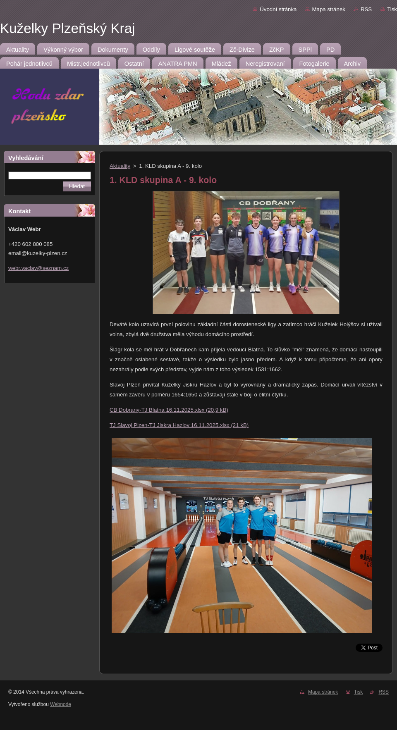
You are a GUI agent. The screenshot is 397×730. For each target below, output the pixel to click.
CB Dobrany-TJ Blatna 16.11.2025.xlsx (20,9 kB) (169, 410)
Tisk (392, 9)
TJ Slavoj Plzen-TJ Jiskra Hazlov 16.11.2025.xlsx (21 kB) (179, 425)
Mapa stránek (328, 9)
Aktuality (120, 166)
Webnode (60, 704)
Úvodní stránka (278, 9)
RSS (366, 9)
